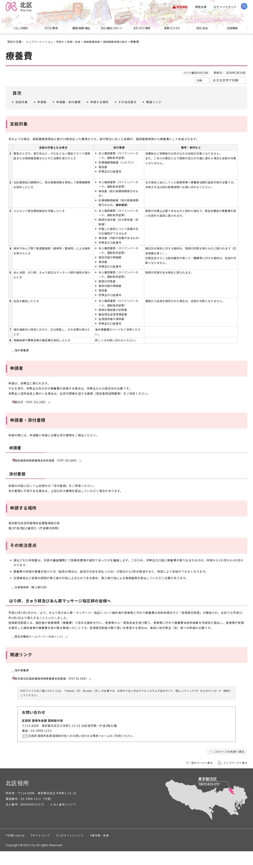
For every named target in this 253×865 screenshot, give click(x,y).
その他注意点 (127, 102)
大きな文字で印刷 (225, 81)
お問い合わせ (18, 849)
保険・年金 (76, 42)
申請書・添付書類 (68, 102)
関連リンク (153, 102)
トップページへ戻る (234, 776)
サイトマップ (50, 849)
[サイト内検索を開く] (244, 6)
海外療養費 (22, 351)
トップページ (34, 42)
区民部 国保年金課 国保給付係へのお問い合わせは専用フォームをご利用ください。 (86, 749)
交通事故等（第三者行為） (33, 594)
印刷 (199, 81)
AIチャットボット (225, 7)
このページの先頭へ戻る (228, 765)
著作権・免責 (124, 849)
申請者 (42, 102)
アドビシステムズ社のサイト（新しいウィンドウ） (169, 704)
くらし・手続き (56, 42)
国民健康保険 (95, 42)
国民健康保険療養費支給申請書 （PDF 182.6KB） (50, 465)
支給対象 (21, 102)
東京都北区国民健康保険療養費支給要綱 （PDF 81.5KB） (55, 691)
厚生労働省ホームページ (42, 645)
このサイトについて (87, 849)
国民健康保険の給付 (120, 42)
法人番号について (68, 818)
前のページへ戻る (199, 776)
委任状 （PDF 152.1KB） (34, 405)
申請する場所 (99, 102)
